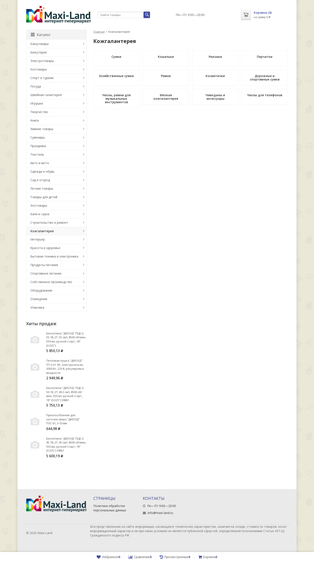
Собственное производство (51, 282)
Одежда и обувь (42, 171)
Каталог (41, 34)
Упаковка (37, 307)
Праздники (38, 146)
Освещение (38, 299)
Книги (34, 120)
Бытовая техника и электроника (54, 256)
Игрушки (36, 103)
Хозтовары (38, 69)
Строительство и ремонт (49, 222)
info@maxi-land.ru (160, 513)
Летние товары (41, 188)
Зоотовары (38, 205)
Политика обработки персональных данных (109, 508)
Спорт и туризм (41, 78)
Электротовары (42, 61)
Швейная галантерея (46, 95)
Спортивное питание (45, 273)
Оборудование (41, 290)
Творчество (39, 112)
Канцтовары (39, 44)
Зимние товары (41, 129)
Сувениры (37, 137)
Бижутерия (38, 52)
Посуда (35, 86)
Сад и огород (40, 180)
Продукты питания (44, 265)
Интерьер (37, 239)
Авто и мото (39, 163)
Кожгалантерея (42, 231)
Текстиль (37, 154)
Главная (99, 32)
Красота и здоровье (45, 248)
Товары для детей (43, 197)
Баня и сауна (39, 214)
